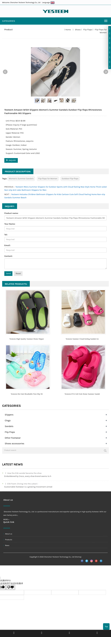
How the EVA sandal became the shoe (22, 473)
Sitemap (78, 557)
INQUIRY (11, 160)
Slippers (9, 414)
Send (8, 273)
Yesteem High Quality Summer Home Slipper (26, 339)
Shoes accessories (14, 443)
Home (68, 29)
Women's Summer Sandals (21, 178)
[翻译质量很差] (10, 587)
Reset (18, 273)
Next (105, 72)
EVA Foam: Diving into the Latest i (21, 484)
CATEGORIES (8, 21)
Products (7, 540)
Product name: (11, 213)
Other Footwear (13, 437)
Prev (5, 72)
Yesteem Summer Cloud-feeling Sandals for (82, 339)
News (6, 545)
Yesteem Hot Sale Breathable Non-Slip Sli (27, 394)
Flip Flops (88, 29)
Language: (48, 2)
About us (7, 534)
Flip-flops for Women (47, 178)
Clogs (8, 420)
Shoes (77, 29)
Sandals (9, 426)
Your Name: (9, 224)
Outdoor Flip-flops (70, 178)
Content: (8, 256)
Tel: (6, 234)
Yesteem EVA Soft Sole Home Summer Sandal (82, 394)
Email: (7, 245)
